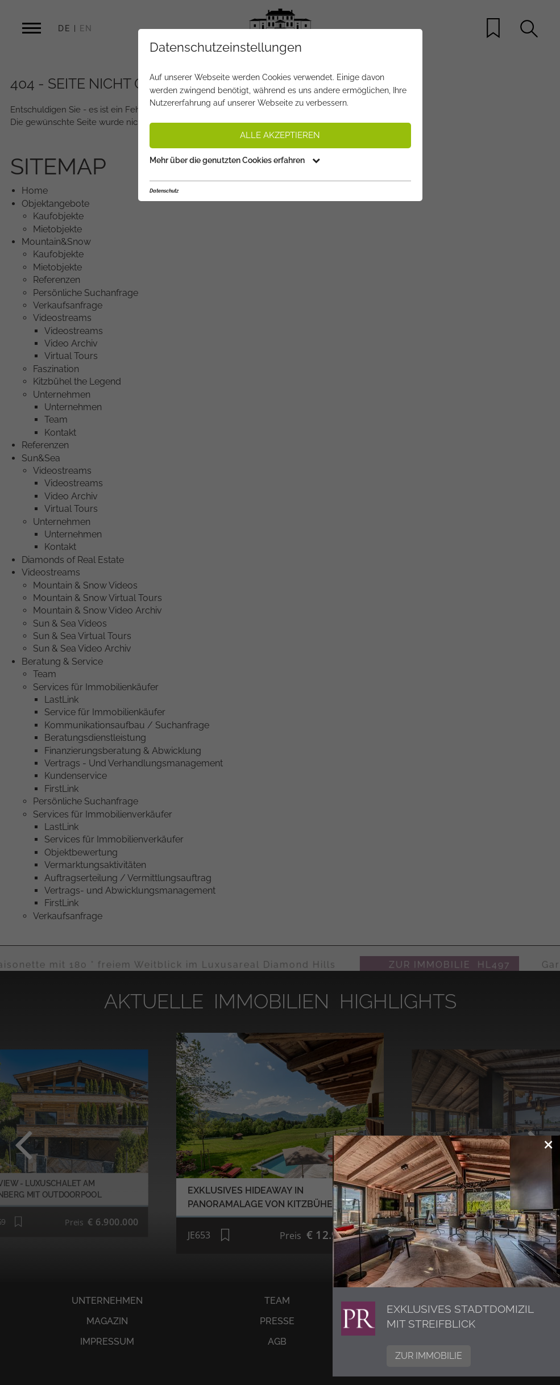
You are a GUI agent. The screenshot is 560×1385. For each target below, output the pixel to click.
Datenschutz (164, 191)
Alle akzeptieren (280, 135)
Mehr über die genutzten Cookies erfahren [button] (235, 160)
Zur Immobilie (428, 1355)
